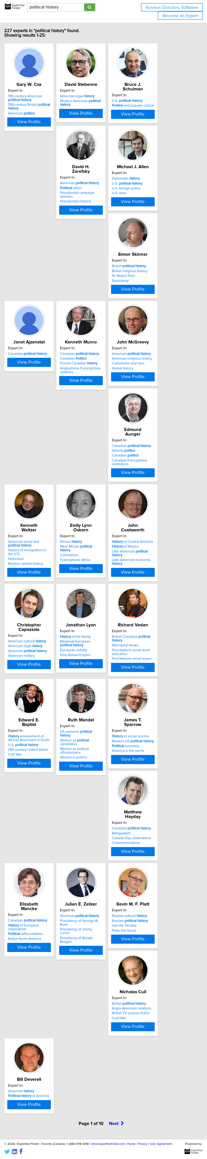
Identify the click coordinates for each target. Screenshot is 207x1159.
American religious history (159, 297)
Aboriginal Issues (27, 585)
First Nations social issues (34, 598)
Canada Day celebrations (95, 685)
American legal (93, 101)
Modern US (35, 680)
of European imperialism (164, 680)
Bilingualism (85, 680)
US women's (160, 580)
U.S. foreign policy (90, 206)
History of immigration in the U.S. (101, 397)
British (156, 196)
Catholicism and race (155, 302)
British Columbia (39, 580)
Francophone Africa (154, 403)
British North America (155, 690)
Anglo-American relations (158, 776)
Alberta (25, 393)
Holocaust (84, 402)
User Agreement (161, 1144)
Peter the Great (88, 786)
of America (34, 872)
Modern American (102, 105)
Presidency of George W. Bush (37, 776)
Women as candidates (162, 585)
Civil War (83, 598)
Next (116, 913)
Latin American (37, 494)
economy (27, 685)
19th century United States (96, 593)
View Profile (40, 127)
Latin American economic (39, 498)
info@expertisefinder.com (108, 1144)
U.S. (154, 101)
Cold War (146, 786)
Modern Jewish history (93, 406)
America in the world (30, 690)
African (150, 388)
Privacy (142, 1144)
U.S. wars (83, 211)
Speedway (147, 211)
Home (131, 1144)
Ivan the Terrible (88, 781)
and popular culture (160, 105)
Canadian (33, 292)
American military (89, 498)
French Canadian (95, 302)
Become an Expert (180, 16)
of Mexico (27, 489)
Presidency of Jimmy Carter (35, 781)
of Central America (34, 484)
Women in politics (152, 594)
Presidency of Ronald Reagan (36, 786)
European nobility (152, 497)
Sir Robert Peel (150, 206)
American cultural (95, 484)
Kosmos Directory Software (172, 7)
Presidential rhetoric (29, 211)
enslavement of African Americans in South (100, 582)
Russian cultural (93, 771)
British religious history (156, 201)
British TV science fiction (157, 781)
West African (160, 393)
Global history (149, 307)
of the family (154, 484)
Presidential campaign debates (38, 206)
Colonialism (148, 398)
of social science (32, 676)
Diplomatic (90, 196)
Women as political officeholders (164, 590)
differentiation (156, 685)
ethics (25, 201)
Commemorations (90, 690)
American (27, 118)
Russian (94, 776)
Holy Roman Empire (154, 502)
